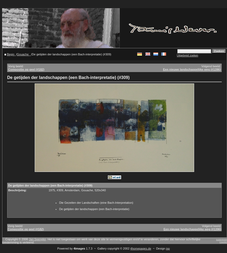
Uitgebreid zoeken (187, 55)
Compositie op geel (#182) (26, 69)
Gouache (23, 54)
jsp (168, 248)
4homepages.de (140, 248)
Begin (10, 54)
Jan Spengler (37, 239)
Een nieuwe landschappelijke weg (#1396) (192, 69)
